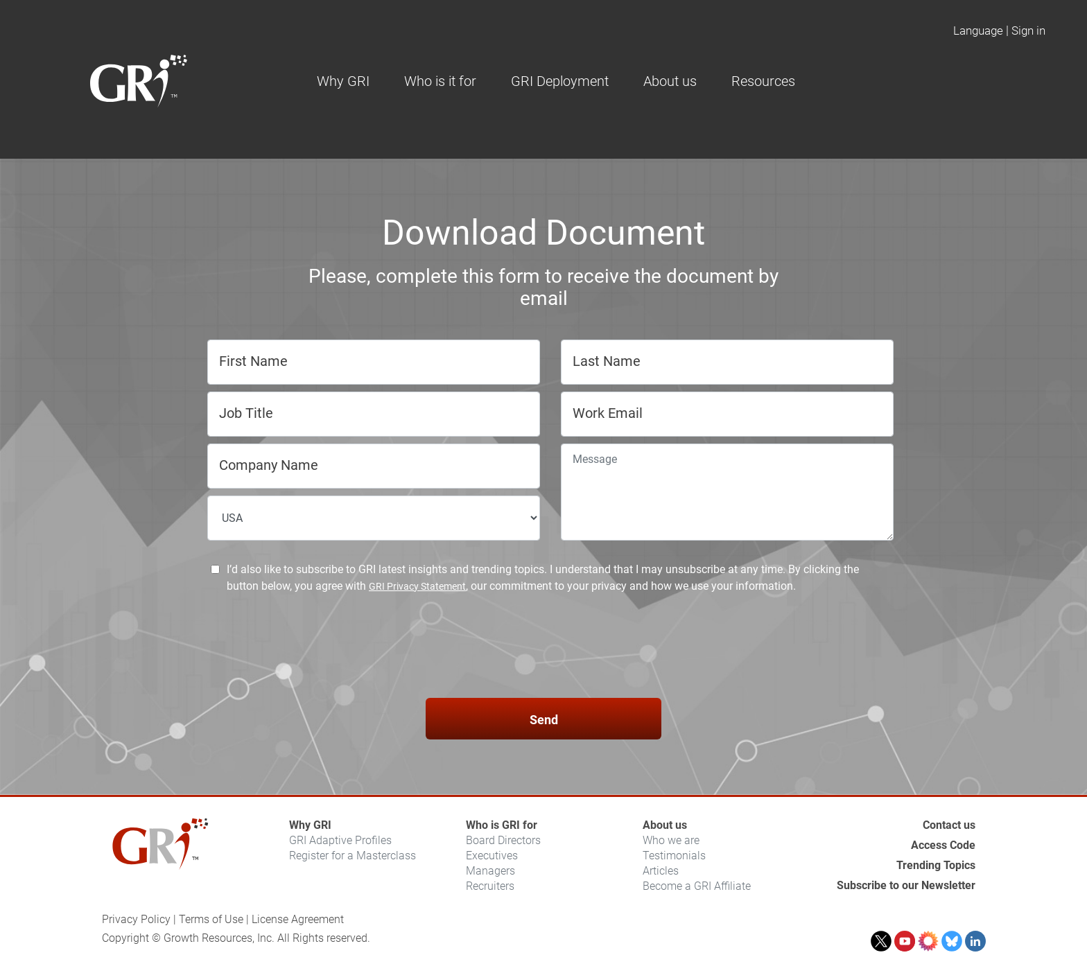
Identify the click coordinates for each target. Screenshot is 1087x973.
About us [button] (670, 81)
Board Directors (503, 840)
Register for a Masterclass (352, 855)
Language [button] (978, 30)
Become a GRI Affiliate (697, 886)
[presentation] (543, 648)
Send (544, 719)
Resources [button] (763, 81)
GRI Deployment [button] (560, 81)
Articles (661, 870)
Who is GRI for (501, 825)
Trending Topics (935, 865)
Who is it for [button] (440, 81)
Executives (492, 855)
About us (665, 825)
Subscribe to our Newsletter (906, 885)
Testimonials (674, 855)
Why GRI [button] (343, 81)
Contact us (949, 825)
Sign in (1028, 30)
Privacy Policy (136, 919)
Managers (490, 870)
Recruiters (490, 886)
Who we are (671, 840)
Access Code (943, 845)
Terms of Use (211, 919)
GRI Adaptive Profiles (340, 840)
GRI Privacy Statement (417, 586)
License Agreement (298, 919)
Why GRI (310, 825)
